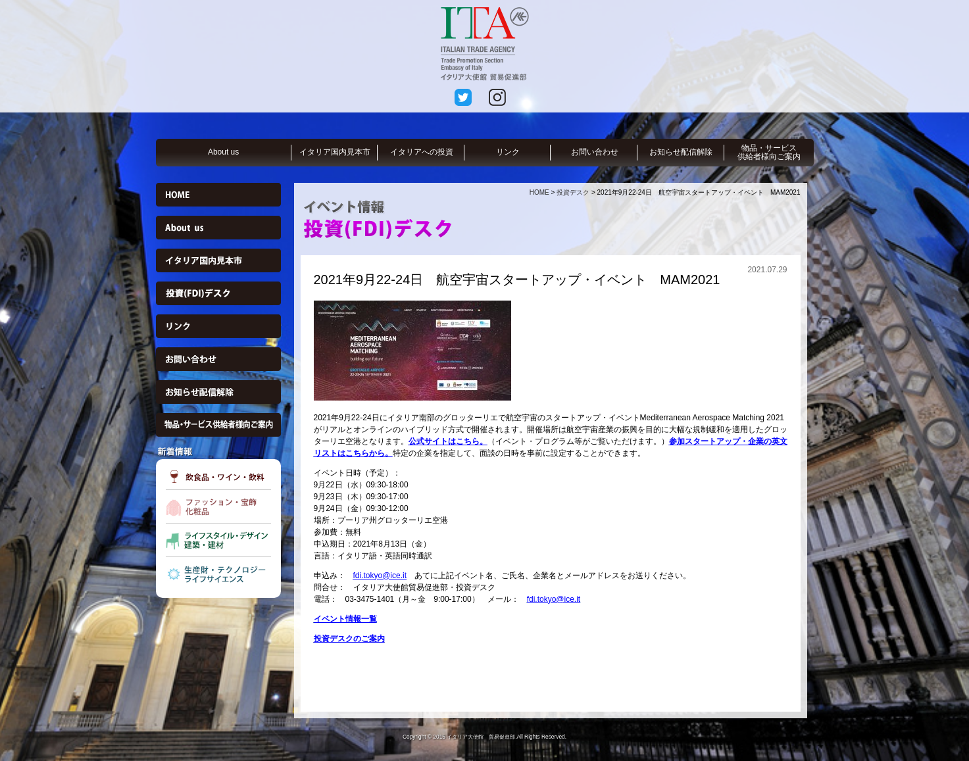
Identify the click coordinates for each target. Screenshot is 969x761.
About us (223, 152)
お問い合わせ (594, 152)
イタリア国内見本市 (334, 152)
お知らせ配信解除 (680, 152)
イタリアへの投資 (421, 152)
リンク (508, 152)
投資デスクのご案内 (349, 638)
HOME (539, 192)
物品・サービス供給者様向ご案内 (769, 152)
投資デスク (573, 192)
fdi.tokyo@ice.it (380, 575)
